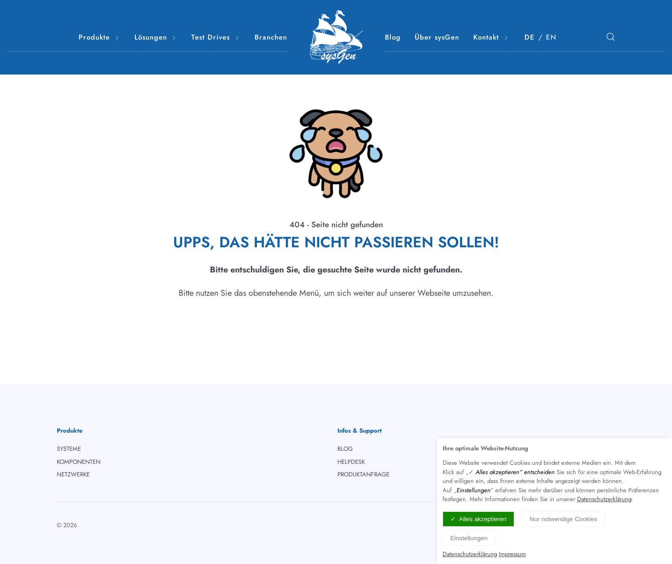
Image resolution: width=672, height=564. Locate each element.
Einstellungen (469, 538)
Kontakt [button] (491, 37)
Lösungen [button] (156, 37)
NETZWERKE (73, 474)
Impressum (512, 554)
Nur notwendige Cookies (563, 519)
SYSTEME (69, 448)
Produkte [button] (100, 37)
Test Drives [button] (216, 37)
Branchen (271, 37)
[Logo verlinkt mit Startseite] (336, 37)
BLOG (345, 448)
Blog (393, 37)
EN (551, 37)
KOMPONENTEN (79, 461)
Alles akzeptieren (483, 519)
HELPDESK (351, 461)
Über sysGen (437, 37)
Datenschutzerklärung (604, 499)
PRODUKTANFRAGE (363, 474)
